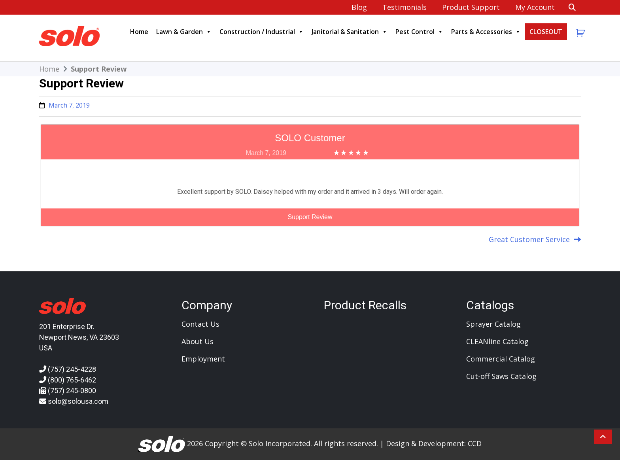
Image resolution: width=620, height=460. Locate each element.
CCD (475, 443)
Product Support (471, 7)
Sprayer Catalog (493, 324)
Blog (359, 7)
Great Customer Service (529, 239)
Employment (203, 358)
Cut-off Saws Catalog (501, 376)
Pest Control (419, 32)
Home (139, 31)
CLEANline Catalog (497, 341)
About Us (197, 341)
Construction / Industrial (261, 32)
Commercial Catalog (500, 358)
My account (535, 7)
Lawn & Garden (184, 32)
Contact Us (200, 324)
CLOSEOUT (545, 31)
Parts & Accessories (486, 32)
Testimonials (404, 7)
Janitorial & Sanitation (350, 32)
